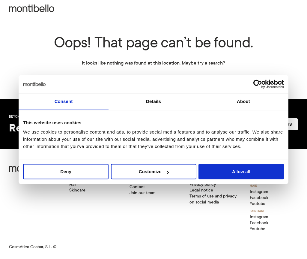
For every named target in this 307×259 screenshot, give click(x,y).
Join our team (143, 192)
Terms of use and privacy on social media (213, 199)
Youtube (257, 203)
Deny (65, 171)
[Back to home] (31, 8)
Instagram (259, 191)
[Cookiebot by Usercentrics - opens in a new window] (257, 84)
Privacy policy (202, 184)
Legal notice (201, 190)
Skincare (77, 190)
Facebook (259, 197)
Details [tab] (153, 101)
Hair (73, 184)
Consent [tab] (64, 101)
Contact (137, 186)
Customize (154, 171)
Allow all (241, 171)
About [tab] (243, 101)
